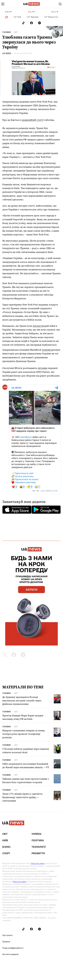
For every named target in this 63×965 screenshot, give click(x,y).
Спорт (6, 853)
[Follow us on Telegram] (39, 23)
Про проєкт (7, 935)
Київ (5, 840)
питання (42, 368)
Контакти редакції (10, 954)
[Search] (60, 4)
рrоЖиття (38, 853)
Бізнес (6, 847)
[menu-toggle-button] (3, 4)
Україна (36, 834)
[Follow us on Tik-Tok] (23, 23)
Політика (38, 840)
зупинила (47, 349)
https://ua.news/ (38, 863)
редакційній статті (33, 119)
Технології (39, 847)
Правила (6, 941)
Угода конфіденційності (12, 948)
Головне (6, 32)
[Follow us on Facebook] (31, 23)
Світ (16, 32)
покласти (38, 325)
